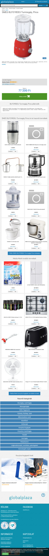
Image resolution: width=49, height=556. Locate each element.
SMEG (6, 10)
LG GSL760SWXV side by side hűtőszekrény (36, 284)
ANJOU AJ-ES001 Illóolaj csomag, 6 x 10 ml (13, 317)
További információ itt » (30, 552)
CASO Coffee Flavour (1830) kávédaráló (13, 144)
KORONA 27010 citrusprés (12, 209)
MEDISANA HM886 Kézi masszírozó (12, 349)
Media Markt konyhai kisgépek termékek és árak (24, 393)
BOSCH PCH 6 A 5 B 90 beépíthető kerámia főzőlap (36, 317)
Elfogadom (5, 553)
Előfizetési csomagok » (5, 539)
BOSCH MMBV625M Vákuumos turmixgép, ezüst (36, 144)
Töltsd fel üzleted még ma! (7, 516)
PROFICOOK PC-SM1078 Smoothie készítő (36, 209)
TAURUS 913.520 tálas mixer (13, 241)
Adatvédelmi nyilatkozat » (6, 542)
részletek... (4, 64)
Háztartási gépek (12, 8)
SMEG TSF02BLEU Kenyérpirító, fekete (36, 349)
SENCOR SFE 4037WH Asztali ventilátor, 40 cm (13, 381)
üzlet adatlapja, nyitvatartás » (8, 84)
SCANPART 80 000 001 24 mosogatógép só (13, 284)
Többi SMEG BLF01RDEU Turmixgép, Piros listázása (24, 253)
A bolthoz (10, 151)
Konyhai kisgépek (19, 8)
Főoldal (3, 8)
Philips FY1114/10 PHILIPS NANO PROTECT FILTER (36, 381)
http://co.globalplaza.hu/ (28, 546)
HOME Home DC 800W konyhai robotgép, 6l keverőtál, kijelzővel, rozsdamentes (36, 242)
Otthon (6, 8)
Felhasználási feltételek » (6, 543)
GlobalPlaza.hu (26, 510)
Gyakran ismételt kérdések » (7, 537)
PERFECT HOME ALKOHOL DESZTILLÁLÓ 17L (13, 177)
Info (15, 151)
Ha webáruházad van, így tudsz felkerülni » (10, 519)
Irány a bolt (24, 96)
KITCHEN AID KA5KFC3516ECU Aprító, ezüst (36, 177)
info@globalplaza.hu (27, 537)
